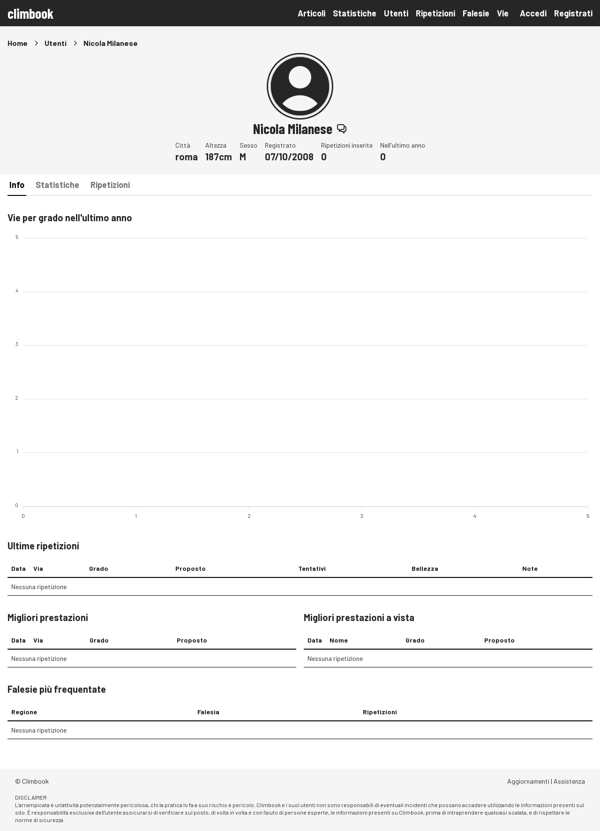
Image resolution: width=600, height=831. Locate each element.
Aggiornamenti (528, 781)
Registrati (573, 13)
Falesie (476, 13)
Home (18, 42)
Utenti (396, 13)
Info (16, 185)
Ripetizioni (435, 13)
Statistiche (354, 13)
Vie (503, 13)
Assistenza (569, 781)
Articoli (311, 13)
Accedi (533, 13)
